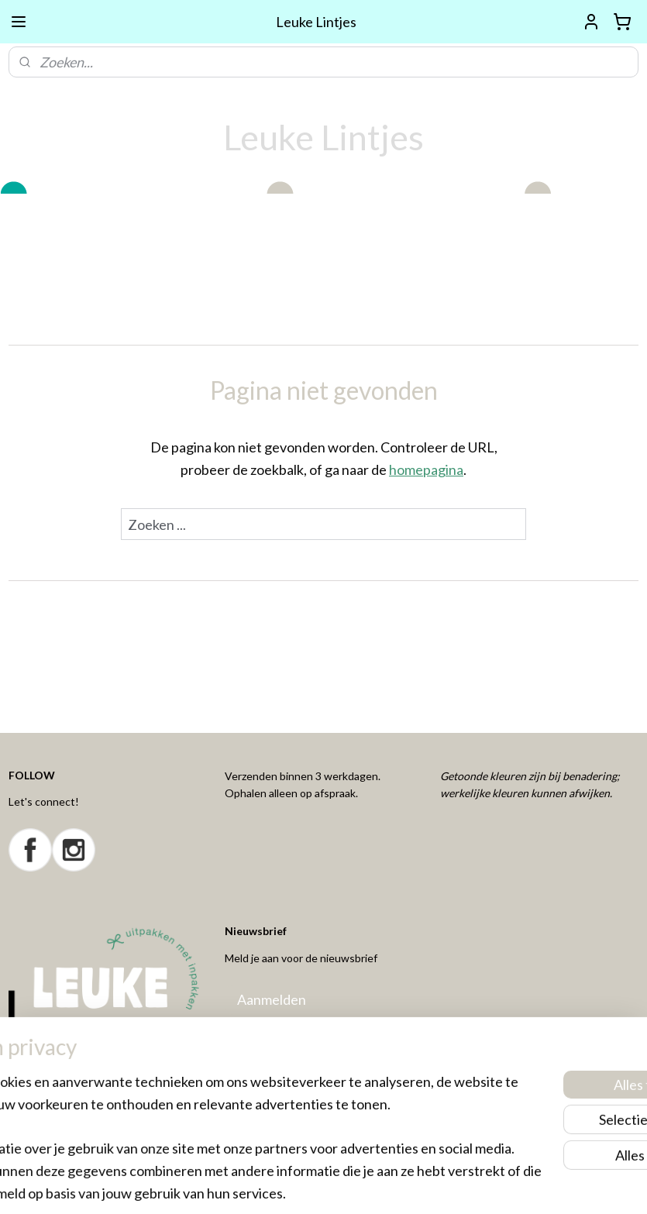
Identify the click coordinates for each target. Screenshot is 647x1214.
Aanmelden (271, 999)
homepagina (426, 469)
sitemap (270, 1186)
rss (298, 1186)
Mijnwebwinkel (477, 1186)
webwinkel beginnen (351, 1186)
